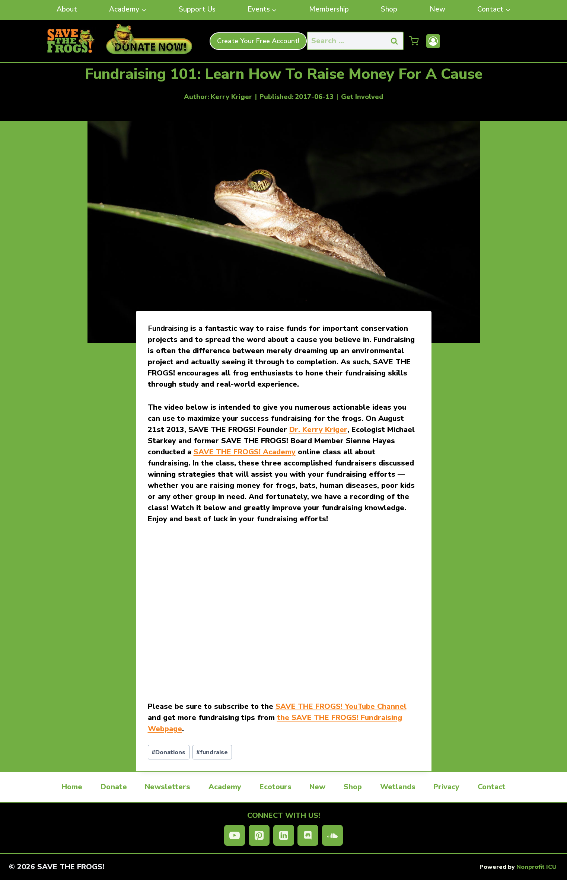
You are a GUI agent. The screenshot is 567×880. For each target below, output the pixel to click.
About (67, 9)
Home (71, 787)
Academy (224, 787)
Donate (114, 787)
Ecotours (275, 787)
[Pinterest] (259, 835)
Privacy (446, 787)
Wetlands (397, 787)
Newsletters (167, 787)
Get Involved (362, 96)
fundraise (212, 752)
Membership (329, 9)
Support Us (197, 9)
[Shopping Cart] (414, 41)
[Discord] (307, 835)
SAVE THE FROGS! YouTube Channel (341, 706)
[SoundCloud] (332, 835)
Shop (389, 9)
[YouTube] (234, 835)
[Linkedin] (283, 835)
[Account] (433, 41)
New (437, 9)
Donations (168, 752)
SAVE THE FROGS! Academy (245, 452)
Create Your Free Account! (258, 40)
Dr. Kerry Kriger (318, 430)
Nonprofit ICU (536, 867)
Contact (492, 787)
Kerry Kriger (231, 96)
